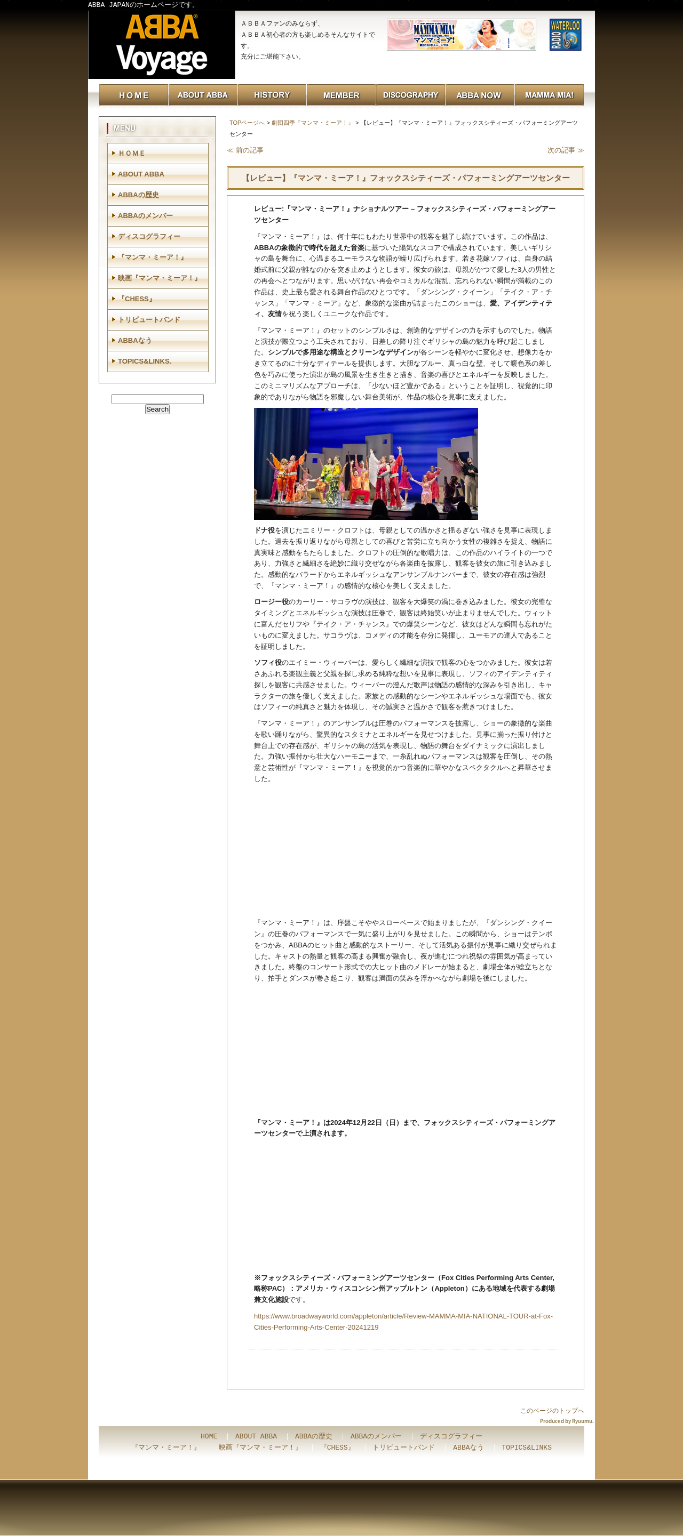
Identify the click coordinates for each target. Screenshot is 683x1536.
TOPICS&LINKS (527, 1448)
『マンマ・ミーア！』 (152, 257)
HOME (209, 1437)
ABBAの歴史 (138, 195)
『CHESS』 (137, 299)
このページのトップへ (552, 1410)
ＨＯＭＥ (132, 153)
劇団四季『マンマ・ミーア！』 (313, 122)
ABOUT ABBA (141, 174)
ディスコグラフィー (149, 236)
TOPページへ (247, 122)
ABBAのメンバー (145, 216)
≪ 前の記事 (245, 150)
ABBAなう (135, 340)
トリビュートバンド (149, 320)
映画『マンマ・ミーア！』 (159, 278)
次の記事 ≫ (565, 150)
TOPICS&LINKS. (144, 361)
